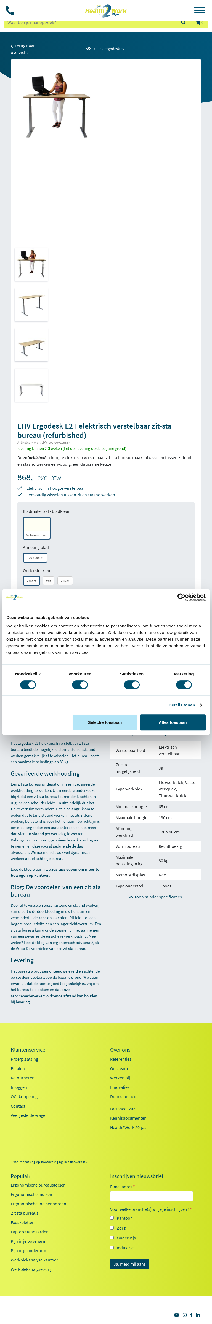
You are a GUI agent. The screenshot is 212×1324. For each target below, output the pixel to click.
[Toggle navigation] (199, 11)
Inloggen (19, 1087)
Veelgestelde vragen (29, 1115)
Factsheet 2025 (123, 1108)
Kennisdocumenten (128, 1118)
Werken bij (120, 1078)
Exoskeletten (23, 1222)
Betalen (18, 1068)
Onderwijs (126, 1238)
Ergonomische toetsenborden (38, 1203)
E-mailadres (122, 1186)
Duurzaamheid (124, 1096)
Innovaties (119, 1087)
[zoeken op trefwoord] (90, 22)
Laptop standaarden (30, 1231)
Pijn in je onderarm (28, 1250)
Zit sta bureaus (24, 1213)
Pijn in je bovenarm (28, 1241)
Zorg (121, 1228)
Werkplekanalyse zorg (31, 1269)
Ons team (119, 1068)
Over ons (120, 1049)
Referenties (120, 1059)
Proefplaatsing (24, 1059)
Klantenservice (28, 1049)
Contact (18, 1106)
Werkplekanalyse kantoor (34, 1260)
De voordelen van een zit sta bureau (56, 948)
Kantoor (124, 1218)
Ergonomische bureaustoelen (38, 1185)
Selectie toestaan (105, 722)
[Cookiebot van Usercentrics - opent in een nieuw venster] (181, 597)
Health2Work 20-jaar (129, 1127)
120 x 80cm (35, 557)
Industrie (125, 1247)
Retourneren (23, 1078)
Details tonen (182, 705)
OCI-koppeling (24, 1096)
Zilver (65, 580)
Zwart (31, 580)
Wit (48, 580)
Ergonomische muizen (31, 1194)
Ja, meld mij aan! (129, 1264)
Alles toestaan (173, 722)
